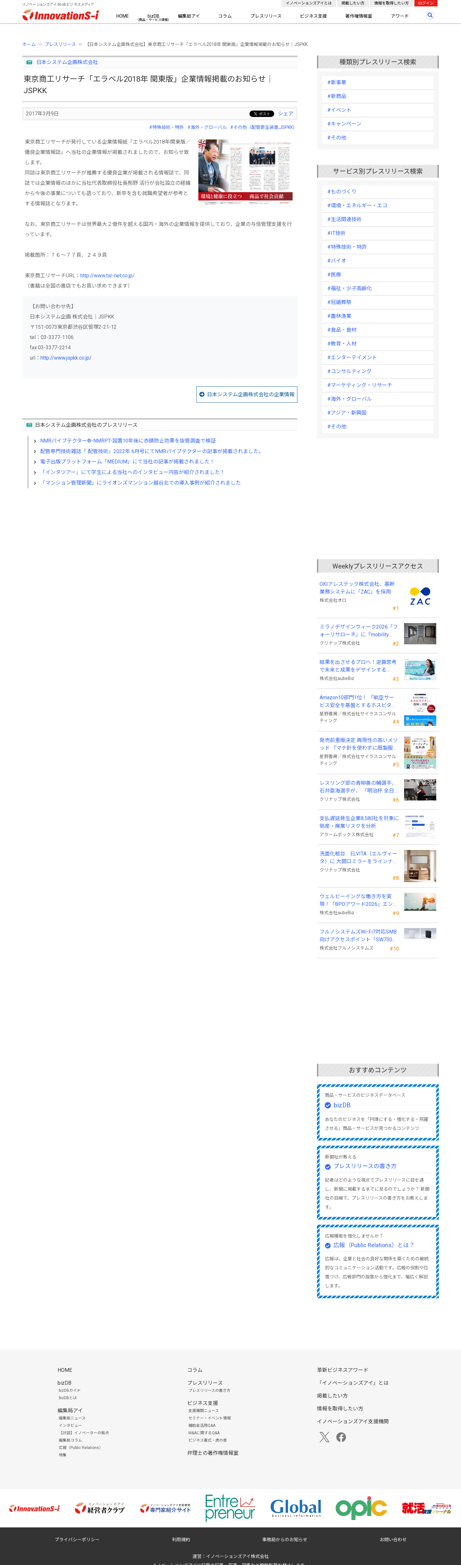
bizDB (153, 16)
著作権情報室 (358, 16)
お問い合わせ (393, 1539)
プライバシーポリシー (77, 1539)
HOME (122, 16)
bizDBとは (68, 1398)
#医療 (334, 275)
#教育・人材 (342, 344)
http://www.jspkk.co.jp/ (66, 358)
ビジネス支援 (313, 16)
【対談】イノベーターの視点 (84, 1433)
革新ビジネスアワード (342, 1370)
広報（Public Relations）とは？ (374, 1245)
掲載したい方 (353, 3)
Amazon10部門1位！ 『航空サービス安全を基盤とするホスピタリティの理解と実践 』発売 (358, 701)
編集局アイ (189, 16)
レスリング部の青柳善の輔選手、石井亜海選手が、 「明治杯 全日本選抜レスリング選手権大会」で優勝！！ (358, 787)
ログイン (426, 3)
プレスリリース (266, 16)
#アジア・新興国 (346, 413)
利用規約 (181, 1539)
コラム (225, 16)
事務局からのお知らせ (284, 1539)
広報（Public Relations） (81, 1447)
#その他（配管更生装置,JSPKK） (263, 127)
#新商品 (336, 96)
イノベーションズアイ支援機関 (353, 1421)
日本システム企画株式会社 (67, 62)
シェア (286, 114)
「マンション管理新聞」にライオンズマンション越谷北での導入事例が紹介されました (140, 483)
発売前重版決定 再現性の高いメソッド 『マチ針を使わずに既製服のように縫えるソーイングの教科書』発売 (359, 744)
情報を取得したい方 (391, 3)
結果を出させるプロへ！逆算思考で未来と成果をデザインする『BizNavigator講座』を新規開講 (358, 666)
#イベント (339, 110)
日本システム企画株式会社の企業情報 (250, 394)
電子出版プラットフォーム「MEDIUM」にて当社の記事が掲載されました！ (127, 462)
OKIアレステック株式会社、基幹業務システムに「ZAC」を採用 (357, 588)
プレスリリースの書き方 (365, 1166)
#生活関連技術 (344, 219)
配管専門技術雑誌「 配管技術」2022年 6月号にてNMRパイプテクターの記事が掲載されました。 (152, 451)
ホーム (29, 44)
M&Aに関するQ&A (204, 1433)
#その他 (336, 138)
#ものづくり (342, 192)
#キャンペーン (344, 124)
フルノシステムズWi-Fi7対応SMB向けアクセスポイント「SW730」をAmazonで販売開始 (358, 936)
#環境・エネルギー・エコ (357, 205)
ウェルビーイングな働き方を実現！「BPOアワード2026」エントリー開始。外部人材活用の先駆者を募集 (359, 900)
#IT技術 (336, 233)
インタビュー (70, 1425)
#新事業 (336, 82)
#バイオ (336, 261)
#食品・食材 (342, 330)
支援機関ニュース (203, 1410)
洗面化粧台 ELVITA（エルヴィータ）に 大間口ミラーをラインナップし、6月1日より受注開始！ (359, 858)
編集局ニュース (72, 1418)
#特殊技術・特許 (166, 127)
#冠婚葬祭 (339, 302)
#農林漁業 (339, 316)
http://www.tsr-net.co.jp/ (107, 276)
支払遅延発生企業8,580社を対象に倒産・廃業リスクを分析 (359, 822)
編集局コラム (70, 1440)
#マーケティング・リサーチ (359, 385)
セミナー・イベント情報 (209, 1418)
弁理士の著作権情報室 (213, 1453)
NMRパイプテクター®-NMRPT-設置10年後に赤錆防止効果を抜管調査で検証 (128, 441)
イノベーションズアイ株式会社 (237, 1556)
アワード (400, 16)
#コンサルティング (349, 371)
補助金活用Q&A (201, 1425)
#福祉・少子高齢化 (349, 288)
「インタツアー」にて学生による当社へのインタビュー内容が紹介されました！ (132, 472)
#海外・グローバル (207, 127)
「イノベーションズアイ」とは (353, 1383)
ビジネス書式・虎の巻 (207, 1440)
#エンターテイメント (352, 357)
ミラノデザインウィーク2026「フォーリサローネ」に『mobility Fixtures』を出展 (359, 631)
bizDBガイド (70, 1390)
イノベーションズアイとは (309, 3)
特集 (63, 1455)
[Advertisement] (159, 549)
